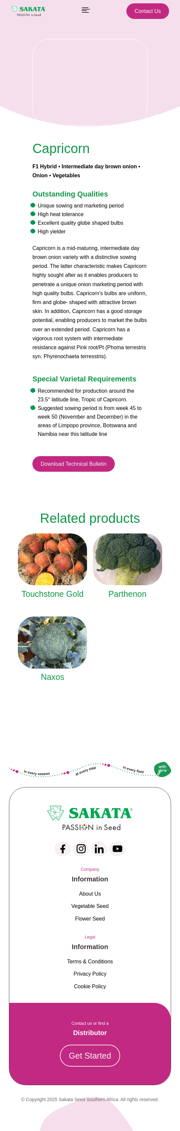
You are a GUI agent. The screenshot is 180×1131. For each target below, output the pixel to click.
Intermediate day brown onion (99, 166)
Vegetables (66, 175)
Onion (40, 175)
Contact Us (148, 11)
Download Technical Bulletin (74, 464)
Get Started (90, 1055)
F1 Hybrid (44, 166)
